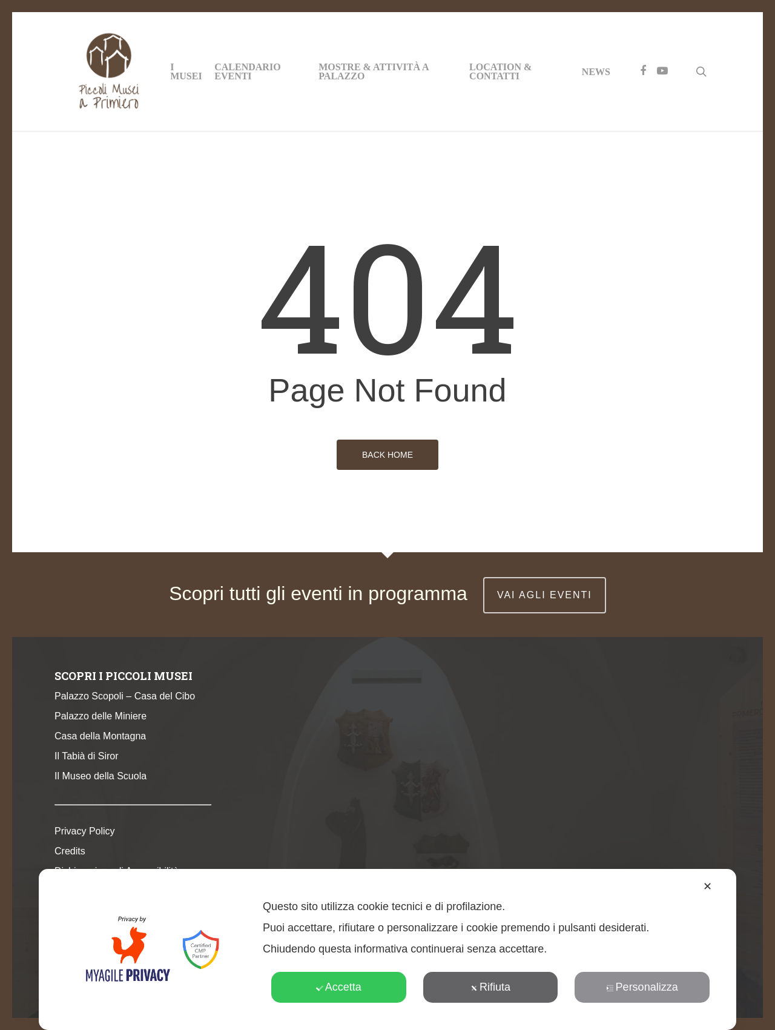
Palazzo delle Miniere (100, 716)
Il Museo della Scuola (100, 776)
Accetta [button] (338, 987)
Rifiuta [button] (490, 987)
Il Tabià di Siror (86, 756)
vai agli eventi (544, 595)
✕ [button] (707, 886)
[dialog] (387, 949)
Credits (69, 851)
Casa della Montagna (100, 736)
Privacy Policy (84, 831)
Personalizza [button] (642, 987)
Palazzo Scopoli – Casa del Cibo (124, 696)
